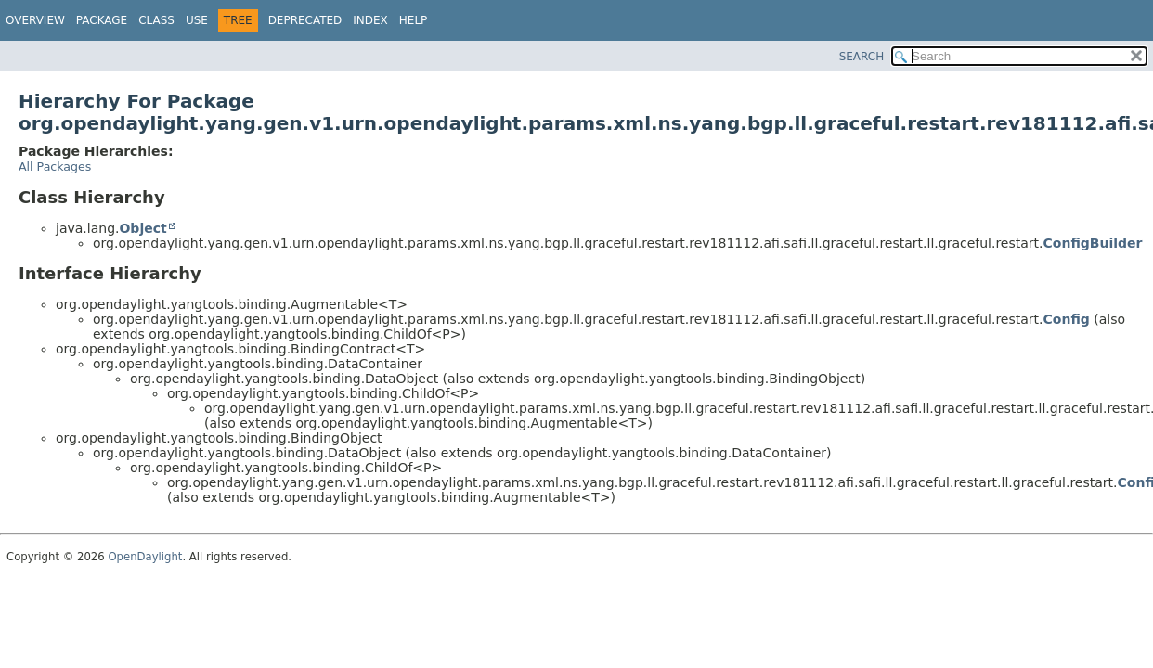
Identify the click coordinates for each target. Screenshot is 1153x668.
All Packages (55, 166)
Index (370, 20)
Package (101, 20)
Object (142, 228)
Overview (35, 20)
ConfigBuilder (1093, 243)
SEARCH (862, 56)
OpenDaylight (145, 556)
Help (413, 20)
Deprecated (305, 20)
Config (1066, 319)
